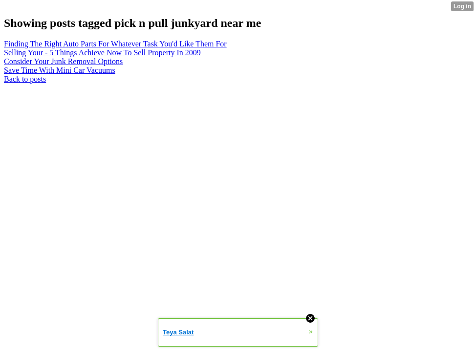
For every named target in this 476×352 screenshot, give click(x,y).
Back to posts (25, 79)
